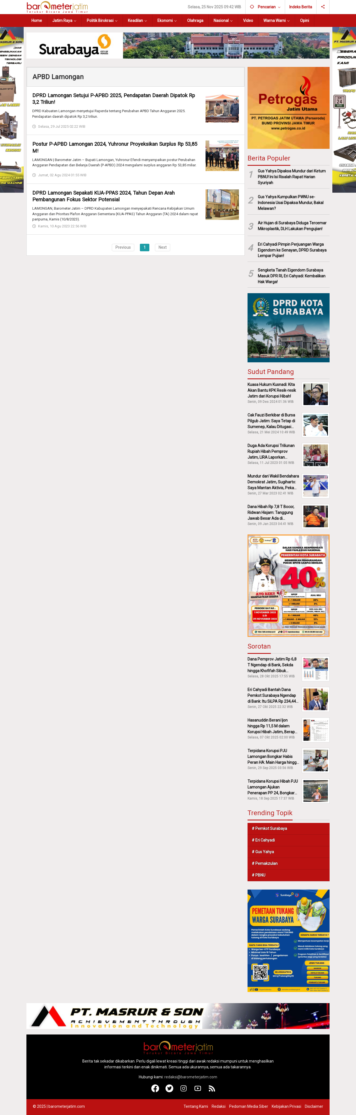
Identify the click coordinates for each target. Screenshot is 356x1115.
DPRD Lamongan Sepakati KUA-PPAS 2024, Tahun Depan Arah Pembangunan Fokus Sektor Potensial (107, 196)
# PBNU (258, 875)
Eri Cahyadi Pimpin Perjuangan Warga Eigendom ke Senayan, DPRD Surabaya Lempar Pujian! (292, 250)
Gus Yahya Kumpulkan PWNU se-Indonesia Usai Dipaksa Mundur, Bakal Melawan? (290, 203)
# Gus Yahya (263, 852)
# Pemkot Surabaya (269, 828)
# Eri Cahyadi (263, 840)
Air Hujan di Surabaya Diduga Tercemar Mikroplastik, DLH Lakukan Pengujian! (292, 226)
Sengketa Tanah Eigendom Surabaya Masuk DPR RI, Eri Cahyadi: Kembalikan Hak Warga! (291, 276)
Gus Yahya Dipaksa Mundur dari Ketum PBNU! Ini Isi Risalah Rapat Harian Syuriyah (292, 177)
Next (163, 247)
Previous (123, 247)
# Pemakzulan (265, 863)
